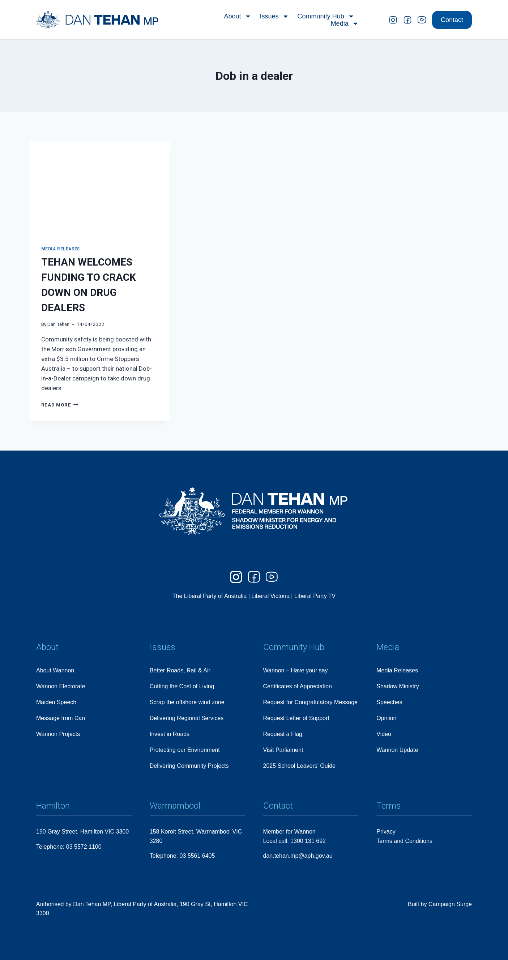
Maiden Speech (56, 702)
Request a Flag (283, 734)
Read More (60, 405)
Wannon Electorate (60, 686)
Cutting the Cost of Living (182, 686)
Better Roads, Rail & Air (180, 670)
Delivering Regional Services (187, 718)
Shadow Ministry (397, 686)
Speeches (389, 702)
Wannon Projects (58, 734)
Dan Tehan (58, 324)
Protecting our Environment (185, 750)
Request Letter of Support (296, 718)
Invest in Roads (169, 734)
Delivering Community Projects (189, 766)
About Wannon (55, 670)
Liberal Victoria (270, 596)
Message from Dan (60, 718)
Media (345, 22)
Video (383, 734)
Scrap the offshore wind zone (187, 702)
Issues (274, 15)
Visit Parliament (283, 750)
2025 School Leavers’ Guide (299, 766)
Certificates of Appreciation (297, 686)
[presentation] (100, 187)
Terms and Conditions (404, 841)
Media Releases (60, 248)
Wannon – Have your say (295, 670)
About (237, 15)
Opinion (386, 718)
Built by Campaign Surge (440, 904)
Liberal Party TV (315, 596)
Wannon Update (397, 750)
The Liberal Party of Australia (210, 596)
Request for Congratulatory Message (310, 702)
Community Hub (326, 15)
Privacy (385, 831)
